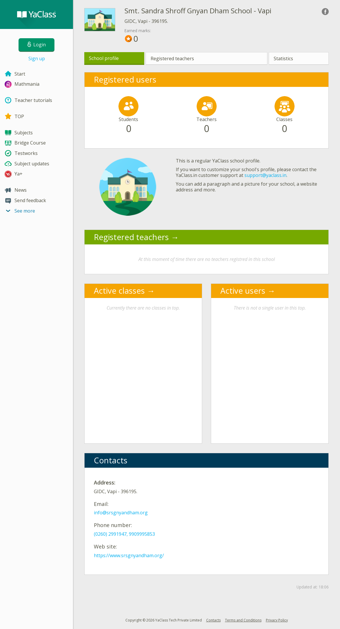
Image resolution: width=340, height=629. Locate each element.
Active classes (119, 290)
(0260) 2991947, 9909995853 (124, 534)
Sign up (36, 58)
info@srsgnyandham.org (121, 512)
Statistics (283, 58)
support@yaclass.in (265, 175)
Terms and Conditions (243, 620)
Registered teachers (172, 58)
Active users (242, 290)
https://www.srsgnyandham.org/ (129, 555)
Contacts (213, 620)
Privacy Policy (277, 620)
